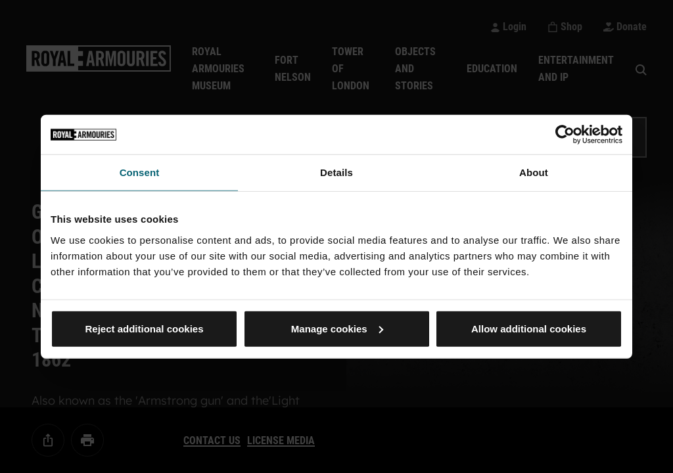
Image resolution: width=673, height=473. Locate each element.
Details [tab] (336, 172)
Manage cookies (337, 328)
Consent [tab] (140, 172)
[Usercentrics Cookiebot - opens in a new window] (564, 135)
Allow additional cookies (528, 328)
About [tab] (533, 172)
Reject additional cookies (144, 328)
